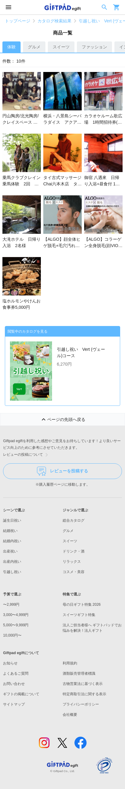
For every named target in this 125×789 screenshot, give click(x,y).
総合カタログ (73, 520)
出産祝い (10, 551)
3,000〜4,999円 (15, 615)
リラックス (72, 561)
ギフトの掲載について (21, 694)
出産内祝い (12, 561)
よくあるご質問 (15, 673)
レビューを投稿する (62, 471)
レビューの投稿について (26, 454)
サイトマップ (14, 704)
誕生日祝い (12, 520)
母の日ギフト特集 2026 (82, 604)
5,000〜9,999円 (15, 625)
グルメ (34, 46)
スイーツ (61, 46)
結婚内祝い (12, 541)
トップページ (17, 20)
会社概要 (70, 714)
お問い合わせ (14, 684)
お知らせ (10, 663)
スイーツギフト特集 (79, 615)
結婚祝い (10, 531)
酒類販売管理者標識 (79, 673)
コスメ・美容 (73, 572)
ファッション (94, 46)
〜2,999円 (11, 604)
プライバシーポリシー (81, 704)
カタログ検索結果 (54, 20)
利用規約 (70, 663)
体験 (11, 46)
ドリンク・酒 (73, 551)
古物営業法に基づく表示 (83, 684)
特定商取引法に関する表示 (84, 694)
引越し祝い (12, 572)
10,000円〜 (12, 635)
